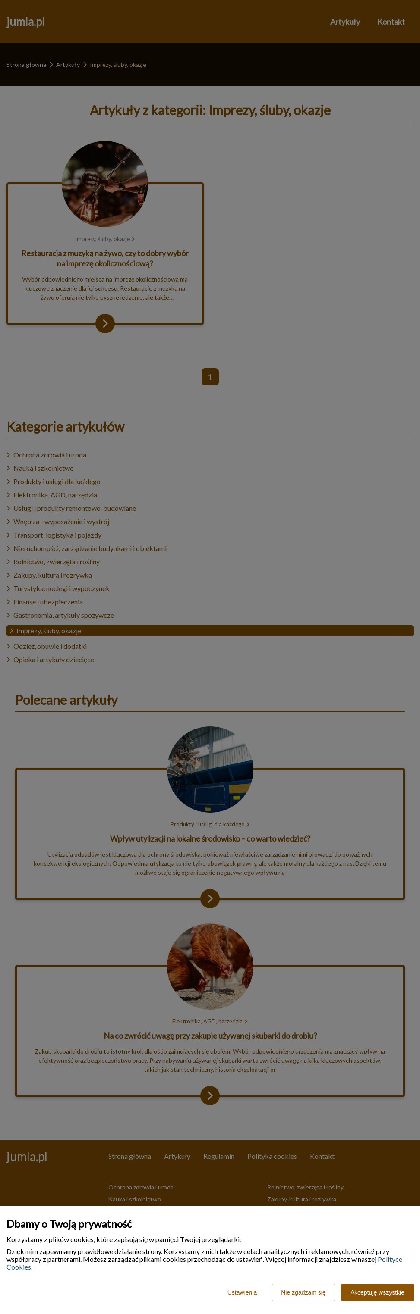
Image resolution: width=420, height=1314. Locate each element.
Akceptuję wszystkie (377, 1292)
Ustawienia (242, 1292)
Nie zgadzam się (303, 1292)
